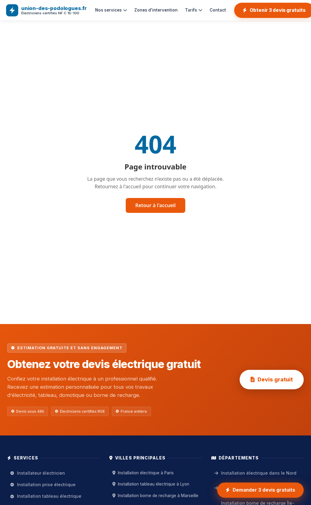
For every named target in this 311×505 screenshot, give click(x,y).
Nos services (111, 10)
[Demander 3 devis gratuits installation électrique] (260, 490)
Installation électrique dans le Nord (255, 473)
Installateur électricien (37, 473)
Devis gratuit (272, 379)
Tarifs (193, 10)
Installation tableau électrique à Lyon (150, 484)
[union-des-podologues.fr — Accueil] (46, 10)
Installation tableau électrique (45, 496)
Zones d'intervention (156, 10)
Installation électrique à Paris (143, 472)
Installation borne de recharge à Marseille (155, 495)
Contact (218, 10)
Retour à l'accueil (155, 205)
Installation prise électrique (43, 484)
